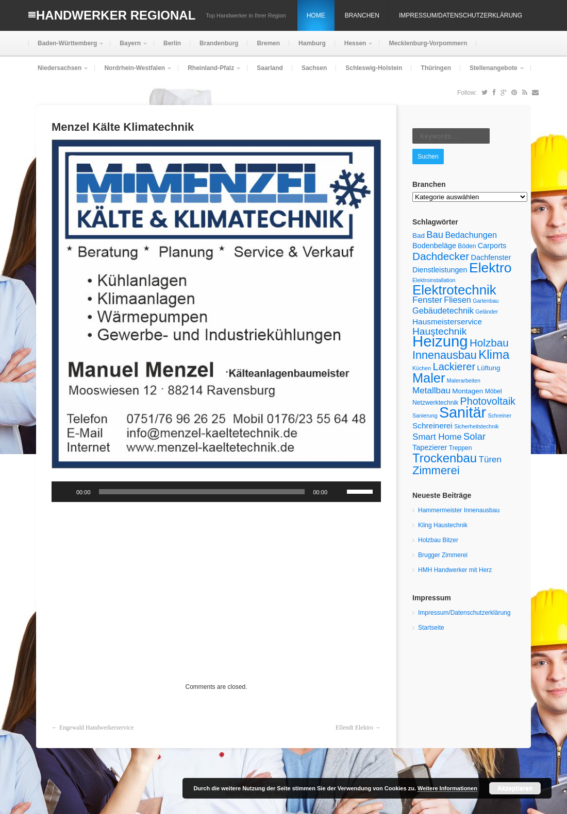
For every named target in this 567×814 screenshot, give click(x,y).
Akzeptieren (514, 788)
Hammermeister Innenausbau (458, 510)
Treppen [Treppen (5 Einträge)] (460, 448)
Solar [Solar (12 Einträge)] (474, 436)
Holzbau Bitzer (438, 540)
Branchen (362, 15)
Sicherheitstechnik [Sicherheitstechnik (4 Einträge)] (476, 426)
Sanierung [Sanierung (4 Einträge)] (425, 415)
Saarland (270, 68)
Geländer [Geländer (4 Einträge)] (486, 311)
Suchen (428, 156)
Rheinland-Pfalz (209, 72)
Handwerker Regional (115, 15)
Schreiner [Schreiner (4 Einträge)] (499, 415)
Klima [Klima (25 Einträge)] (493, 354)
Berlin (172, 43)
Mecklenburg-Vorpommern (428, 43)
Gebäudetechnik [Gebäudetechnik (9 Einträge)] (443, 310)
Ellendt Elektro (354, 727)
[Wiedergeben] (65, 492)
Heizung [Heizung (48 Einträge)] (440, 341)
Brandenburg (218, 43)
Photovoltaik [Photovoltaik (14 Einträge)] (487, 401)
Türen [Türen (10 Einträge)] (490, 459)
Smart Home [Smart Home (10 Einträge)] (437, 437)
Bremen (268, 43)
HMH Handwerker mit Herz (455, 570)
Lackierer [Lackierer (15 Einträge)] (454, 366)
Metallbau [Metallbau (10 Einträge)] (431, 390)
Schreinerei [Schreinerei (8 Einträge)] (432, 425)
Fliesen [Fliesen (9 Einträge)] (457, 299)
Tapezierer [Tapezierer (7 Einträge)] (429, 447)
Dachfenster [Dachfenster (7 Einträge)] (491, 257)
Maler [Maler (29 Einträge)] (428, 378)
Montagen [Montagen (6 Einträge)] (467, 391)
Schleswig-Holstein (373, 68)
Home (316, 15)
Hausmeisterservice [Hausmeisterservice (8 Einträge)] (447, 321)
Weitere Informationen (447, 788)
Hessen (354, 48)
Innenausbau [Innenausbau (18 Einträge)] (444, 355)
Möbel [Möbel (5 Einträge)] (493, 391)
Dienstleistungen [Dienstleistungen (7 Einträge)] (440, 270)
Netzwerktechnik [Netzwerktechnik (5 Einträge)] (435, 402)
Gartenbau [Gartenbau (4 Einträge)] (485, 301)
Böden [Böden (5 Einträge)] (467, 246)
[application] (216, 491)
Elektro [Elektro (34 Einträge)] (490, 267)
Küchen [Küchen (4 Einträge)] (421, 368)
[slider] (202, 491)
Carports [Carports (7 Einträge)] (492, 245)
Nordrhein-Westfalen (133, 72)
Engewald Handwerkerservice (96, 727)
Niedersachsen (58, 72)
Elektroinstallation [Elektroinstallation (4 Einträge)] (434, 280)
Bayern (129, 48)
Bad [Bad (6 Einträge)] (418, 235)
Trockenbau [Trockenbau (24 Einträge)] (444, 458)
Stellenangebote (492, 72)
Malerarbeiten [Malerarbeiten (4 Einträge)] (463, 380)
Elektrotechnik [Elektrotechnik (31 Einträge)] (454, 290)
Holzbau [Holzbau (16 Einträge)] (489, 343)
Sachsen (314, 68)
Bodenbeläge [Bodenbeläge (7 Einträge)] (434, 245)
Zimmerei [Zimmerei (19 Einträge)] (436, 470)
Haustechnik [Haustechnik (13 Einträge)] (439, 331)
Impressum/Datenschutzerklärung (460, 15)
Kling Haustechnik (443, 525)
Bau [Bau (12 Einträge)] (434, 234)
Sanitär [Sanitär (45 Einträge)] (462, 412)
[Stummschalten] (338, 492)
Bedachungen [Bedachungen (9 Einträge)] (471, 234)
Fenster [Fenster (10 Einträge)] (427, 300)
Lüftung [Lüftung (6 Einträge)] (488, 368)
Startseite (431, 627)
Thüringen (436, 68)
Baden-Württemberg (66, 48)
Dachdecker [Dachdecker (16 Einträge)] (440, 256)
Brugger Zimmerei (443, 555)
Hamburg (312, 43)
